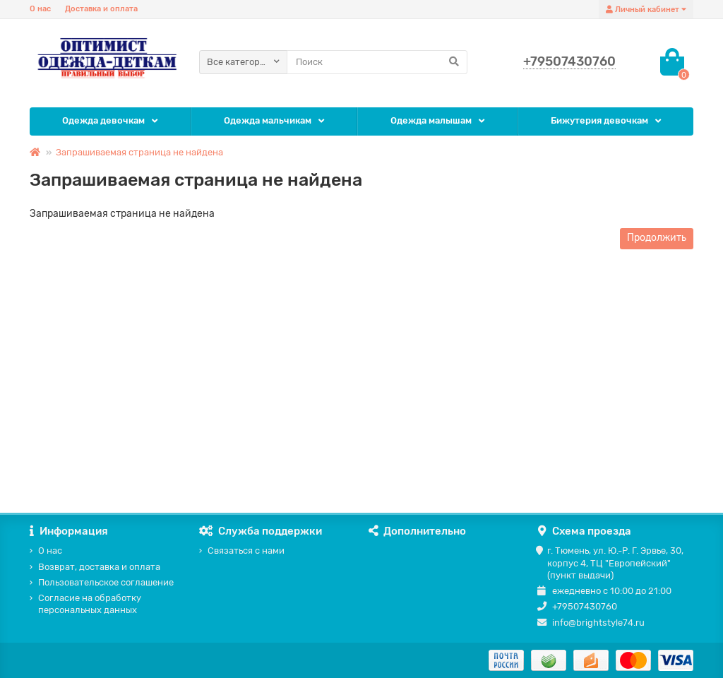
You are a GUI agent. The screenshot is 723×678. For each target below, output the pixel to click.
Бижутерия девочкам (599, 120)
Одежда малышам (431, 120)
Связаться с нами (246, 550)
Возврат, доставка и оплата (99, 566)
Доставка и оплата (101, 8)
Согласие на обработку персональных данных (89, 604)
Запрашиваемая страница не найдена (139, 152)
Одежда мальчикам (267, 120)
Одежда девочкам (103, 120)
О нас (40, 8)
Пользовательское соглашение (106, 582)
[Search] (377, 62)
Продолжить (656, 238)
